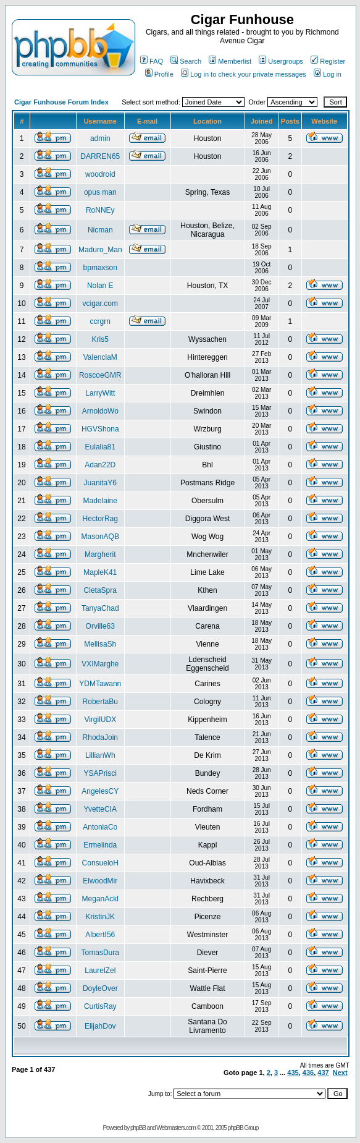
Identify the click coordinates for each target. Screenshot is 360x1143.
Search (185, 61)
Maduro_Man (100, 249)
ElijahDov (100, 1026)
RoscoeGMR (100, 375)
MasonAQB (100, 536)
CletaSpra (100, 590)
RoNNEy (100, 210)
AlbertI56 (100, 934)
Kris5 (100, 339)
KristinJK (100, 916)
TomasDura (100, 952)
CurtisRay (100, 1006)
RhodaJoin (100, 737)
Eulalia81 (100, 447)
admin (100, 138)
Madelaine (100, 500)
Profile (159, 74)
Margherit (100, 554)
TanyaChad (100, 608)
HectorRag (100, 518)
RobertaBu (100, 701)
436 (308, 1072)
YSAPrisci (100, 773)
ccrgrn (100, 321)
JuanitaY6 (100, 482)
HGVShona (100, 429)
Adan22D (100, 465)
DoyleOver (100, 988)
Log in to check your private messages (243, 74)
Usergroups (281, 61)
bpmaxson (100, 267)
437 (323, 1072)
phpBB (138, 1127)
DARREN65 (100, 156)
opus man (100, 192)
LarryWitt (100, 393)
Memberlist (230, 61)
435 (292, 1072)
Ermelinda (100, 845)
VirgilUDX (100, 719)
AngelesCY (100, 791)
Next (340, 1072)
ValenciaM (100, 357)
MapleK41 (100, 572)
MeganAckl (100, 898)
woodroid (100, 174)
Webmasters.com (176, 1127)
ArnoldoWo (100, 411)
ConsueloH (100, 863)
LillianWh (100, 755)
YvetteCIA (100, 809)
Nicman (100, 230)
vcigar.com (100, 303)
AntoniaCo (100, 827)
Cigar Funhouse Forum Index (61, 102)
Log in (327, 74)
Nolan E (100, 285)
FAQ (151, 61)
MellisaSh (100, 644)
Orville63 (100, 626)
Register (328, 61)
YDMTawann (100, 683)
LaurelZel (100, 970)
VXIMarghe (100, 664)
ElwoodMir (100, 881)
